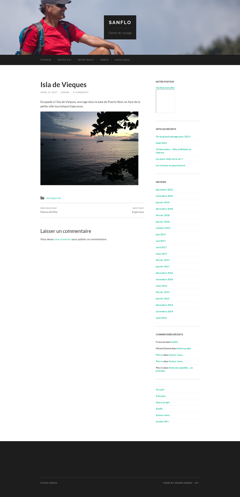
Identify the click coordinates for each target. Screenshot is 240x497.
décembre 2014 (164, 304)
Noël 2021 (161, 142)
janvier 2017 (162, 266)
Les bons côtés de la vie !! (169, 158)
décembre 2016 (164, 272)
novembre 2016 (164, 279)
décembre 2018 (164, 208)
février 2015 (163, 292)
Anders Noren (183, 483)
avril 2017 (161, 247)
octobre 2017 (163, 227)
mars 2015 (161, 285)
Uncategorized (53, 198)
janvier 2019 (162, 202)
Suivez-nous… (123, 59)
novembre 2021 (164, 195)
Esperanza (138, 210)
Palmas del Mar (49, 210)
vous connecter (63, 239)
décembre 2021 (164, 189)
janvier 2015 (162, 298)
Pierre (159, 354)
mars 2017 (161, 253)
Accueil (160, 389)
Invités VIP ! (64, 59)
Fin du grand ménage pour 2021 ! (173, 136)
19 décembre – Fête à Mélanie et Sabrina (173, 151)
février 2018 (163, 215)
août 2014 (161, 317)
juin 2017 (161, 234)
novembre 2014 (164, 311)
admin (65, 92)
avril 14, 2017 (48, 92)
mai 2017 (161, 240)
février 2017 (163, 259)
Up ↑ (197, 483)
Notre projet (86, 59)
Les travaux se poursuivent (170, 165)
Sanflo (120, 22)
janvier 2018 (162, 221)
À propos (45, 59)
